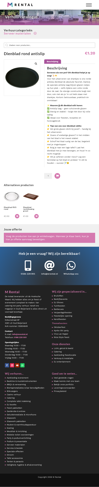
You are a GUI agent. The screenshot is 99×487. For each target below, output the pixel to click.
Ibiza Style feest (61, 337)
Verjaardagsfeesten (63, 312)
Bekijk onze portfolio (64, 384)
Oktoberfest (59, 327)
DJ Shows (58, 302)
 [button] (17, 216)
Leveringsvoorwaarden (64, 388)
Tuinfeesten (59, 306)
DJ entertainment (62, 362)
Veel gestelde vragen (63, 378)
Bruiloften (58, 296)
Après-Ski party (61, 330)
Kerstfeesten (60, 319)
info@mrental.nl (49, 273)
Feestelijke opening (63, 316)
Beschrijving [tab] (52, 61)
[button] (36, 63)
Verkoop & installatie (63, 358)
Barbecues (59, 309)
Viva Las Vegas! (61, 334)
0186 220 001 (20, 337)
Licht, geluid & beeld (63, 348)
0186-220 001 (28, 273)
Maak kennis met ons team (66, 381)
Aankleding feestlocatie (65, 355)
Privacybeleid (60, 391)
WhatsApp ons (71, 273)
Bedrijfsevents (60, 299)
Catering (58, 352)
